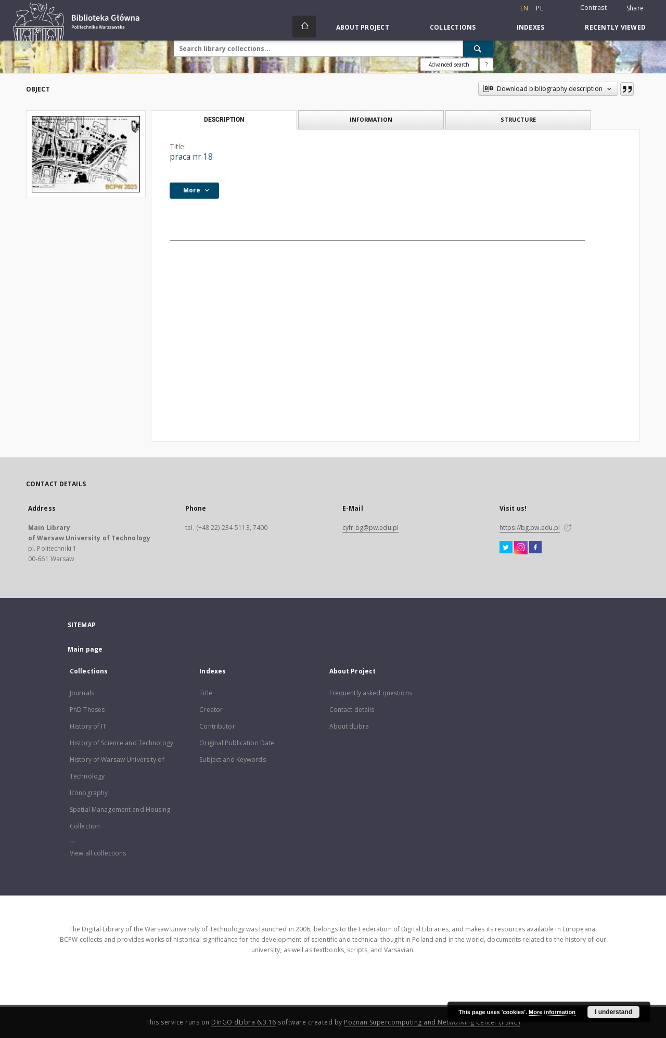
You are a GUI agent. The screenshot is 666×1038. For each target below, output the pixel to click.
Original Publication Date (236, 742)
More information (552, 1012)
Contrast (593, 7)
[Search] (478, 48)
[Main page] (304, 26)
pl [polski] (539, 8)
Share (635, 8)
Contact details (352, 709)
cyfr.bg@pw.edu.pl (370, 527)
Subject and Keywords (232, 759)
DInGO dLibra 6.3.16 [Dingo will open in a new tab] (243, 1022)
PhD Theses (87, 709)
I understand (613, 1012)
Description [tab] (224, 119)
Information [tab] (371, 119)
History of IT (88, 726)
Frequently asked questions (370, 693)
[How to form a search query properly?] (486, 64)
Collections (453, 27)
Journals (82, 693)
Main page (85, 649)
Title (205, 693)
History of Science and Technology (121, 742)
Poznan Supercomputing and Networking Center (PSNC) (432, 1022)
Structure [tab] (518, 119)
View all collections (98, 853)
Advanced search (449, 64)
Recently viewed (615, 27)
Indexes (531, 27)
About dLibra (349, 726)
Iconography (89, 792)
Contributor (217, 726)
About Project (362, 27)
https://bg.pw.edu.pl (529, 527)
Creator (211, 709)
